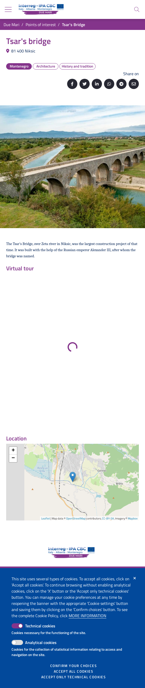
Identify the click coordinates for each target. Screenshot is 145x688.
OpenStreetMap (76, 518)
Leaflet (45, 518)
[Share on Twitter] (84, 84)
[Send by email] (134, 84)
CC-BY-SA (108, 518)
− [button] (13, 458)
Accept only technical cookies (73, 677)
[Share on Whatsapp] (109, 84)
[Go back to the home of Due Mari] (40, 9)
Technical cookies (40, 626)
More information (87, 616)
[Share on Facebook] (72, 84)
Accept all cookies (73, 671)
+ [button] (13, 450)
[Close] (134, 578)
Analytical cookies (41, 642)
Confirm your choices (73, 665)
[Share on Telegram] (121, 84)
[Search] (137, 9)
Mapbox (133, 518)
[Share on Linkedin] (97, 84)
